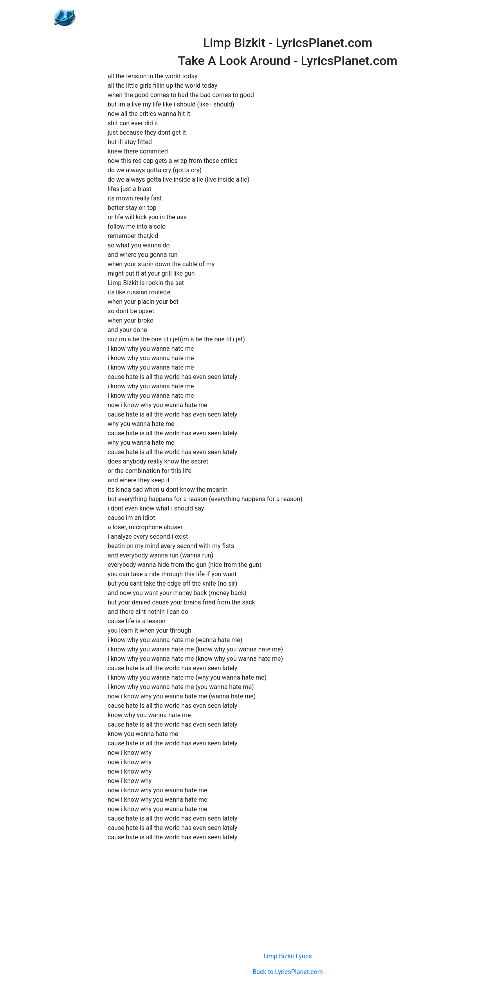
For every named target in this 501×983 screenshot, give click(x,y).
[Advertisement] (288, 17)
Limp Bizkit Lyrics (287, 956)
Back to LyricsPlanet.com (287, 972)
